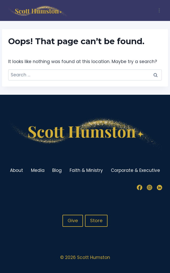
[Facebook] (139, 187)
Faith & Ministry (86, 170)
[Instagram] (149, 187)
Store (96, 220)
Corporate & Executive (135, 170)
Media (38, 170)
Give (73, 220)
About (16, 170)
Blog (57, 170)
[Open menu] (159, 10)
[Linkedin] (159, 187)
